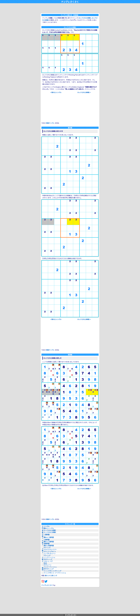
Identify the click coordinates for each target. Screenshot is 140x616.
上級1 (42, 550)
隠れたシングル (49, 528)
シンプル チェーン (50, 553)
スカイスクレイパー (50, 549)
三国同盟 (46, 539)
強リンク (48, 575)
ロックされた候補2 (50, 532)
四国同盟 (46, 543)
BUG (45, 563)
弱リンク (54, 575)
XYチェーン (47, 565)
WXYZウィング (49, 569)
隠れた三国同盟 (49, 541)
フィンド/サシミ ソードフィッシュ (55, 573)
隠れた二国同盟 (49, 537)
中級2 (42, 542)
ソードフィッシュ (49, 557)
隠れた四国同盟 (49, 545)
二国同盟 (46, 534)
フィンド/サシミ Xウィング (52, 571)
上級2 (42, 559)
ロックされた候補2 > (84, 92)
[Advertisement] (70, 8)
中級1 (42, 536)
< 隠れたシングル (55, 92)
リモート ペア (48, 561)
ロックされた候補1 (85, 18)
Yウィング (47, 555)
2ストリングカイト (50, 551)
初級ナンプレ (50, 123)
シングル (46, 526)
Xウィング (47, 547)
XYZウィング (48, 559)
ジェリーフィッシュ (50, 567)
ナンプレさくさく (70, 1)
